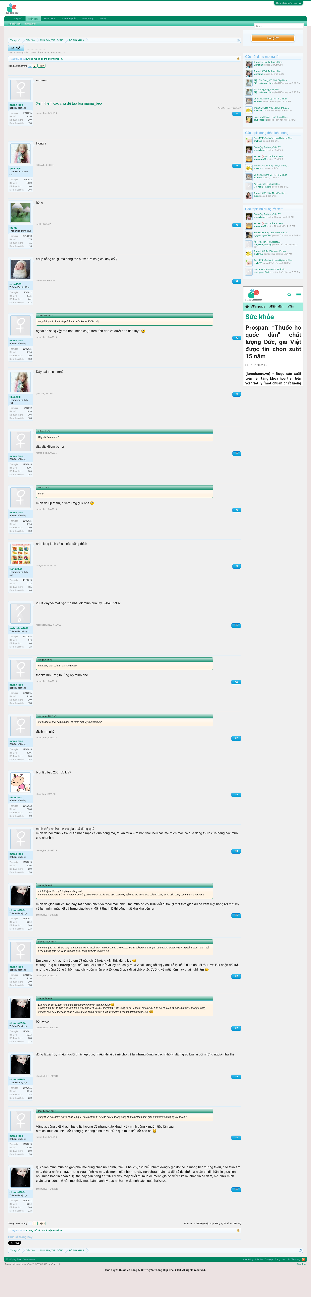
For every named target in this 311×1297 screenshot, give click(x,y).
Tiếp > (41, 84)
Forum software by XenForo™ (33, 1282)
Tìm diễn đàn (14, 24)
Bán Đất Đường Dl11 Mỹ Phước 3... (271, 232)
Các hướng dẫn (68, 18)
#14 (236, 869)
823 (30, 320)
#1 (237, 132)
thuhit (13, 245)
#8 (237, 528)
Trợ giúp (269, 1277)
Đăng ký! (273, 38)
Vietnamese (29, 1277)
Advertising (87, 18)
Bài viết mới (30, 24)
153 (30, 141)
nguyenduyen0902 (263, 235)
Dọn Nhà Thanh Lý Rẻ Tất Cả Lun (270, 98)
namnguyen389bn (262, 272)
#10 (236, 643)
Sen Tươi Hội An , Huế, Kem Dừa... (271, 117)
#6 (237, 412)
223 (30, 947)
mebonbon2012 (19, 646)
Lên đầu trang (293, 1277)
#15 (236, 933)
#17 (236, 1046)
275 (30, 257)
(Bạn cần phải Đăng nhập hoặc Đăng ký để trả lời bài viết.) (212, 1241)
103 (30, 208)
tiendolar (258, 101)
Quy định (301, 1282)
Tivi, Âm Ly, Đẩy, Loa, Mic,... (267, 89)
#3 (237, 243)
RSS (303, 1277)
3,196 (29, 134)
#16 (236, 994)
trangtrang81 (260, 159)
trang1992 (16, 586)
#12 (236, 756)
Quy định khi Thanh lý (175, 50)
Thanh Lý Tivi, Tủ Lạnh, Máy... (268, 62)
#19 (236, 1156)
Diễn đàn (33, 19)
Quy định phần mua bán (138, 50)
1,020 (29, 201)
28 (30, 665)
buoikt (256, 196)
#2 (237, 184)
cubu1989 (16, 302)
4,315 (29, 314)
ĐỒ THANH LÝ (32, 70)
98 (30, 834)
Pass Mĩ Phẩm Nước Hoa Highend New (273, 138)
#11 (236, 700)
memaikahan (260, 150)
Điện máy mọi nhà (262, 83)
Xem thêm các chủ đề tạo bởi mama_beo (69, 121)
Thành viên (49, 18)
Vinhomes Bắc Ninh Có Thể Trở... (270, 269)
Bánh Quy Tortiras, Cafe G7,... (268, 147)
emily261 (258, 141)
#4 (237, 299)
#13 (236, 813)
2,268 (29, 827)
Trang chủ (17, 18)
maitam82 (258, 110)
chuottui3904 (18, 928)
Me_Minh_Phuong (262, 187)
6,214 (29, 940)
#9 (237, 584)
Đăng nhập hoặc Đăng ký (288, 3)
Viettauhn (258, 65)
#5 (237, 356)
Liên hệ (102, 18)
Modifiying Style (14, 1277)
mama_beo (49, 70)
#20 (236, 1207)
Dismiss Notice (237, 49)
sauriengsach (260, 120)
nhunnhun (16, 815)
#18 (236, 1095)
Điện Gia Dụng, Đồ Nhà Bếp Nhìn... (271, 80)
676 (30, 658)
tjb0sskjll (15, 186)
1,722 (29, 601)
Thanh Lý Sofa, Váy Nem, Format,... (271, 108)
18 (30, 264)
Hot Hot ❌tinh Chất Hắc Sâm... (269, 156)
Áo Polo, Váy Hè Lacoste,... (267, 184)
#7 (237, 471)
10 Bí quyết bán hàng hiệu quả (60, 54)
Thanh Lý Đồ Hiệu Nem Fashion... (270, 193)
